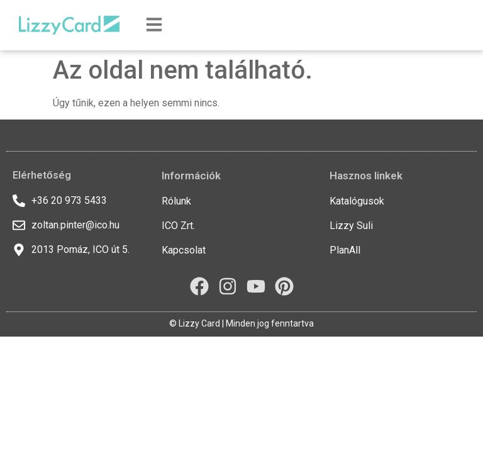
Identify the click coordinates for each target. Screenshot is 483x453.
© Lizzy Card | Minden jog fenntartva (241, 323)
